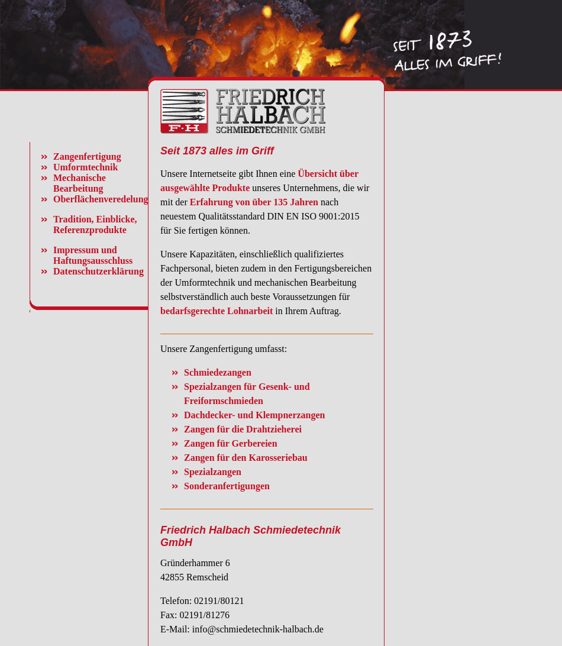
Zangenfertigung (87, 156)
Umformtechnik (85, 167)
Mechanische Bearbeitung (79, 183)
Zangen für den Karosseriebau (246, 458)
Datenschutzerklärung (98, 271)
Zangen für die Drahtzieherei (243, 429)
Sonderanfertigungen (227, 486)
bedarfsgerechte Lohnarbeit (216, 311)
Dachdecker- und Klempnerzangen (254, 415)
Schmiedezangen (217, 372)
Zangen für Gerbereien (230, 443)
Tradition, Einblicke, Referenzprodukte (95, 224)
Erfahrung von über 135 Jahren (254, 202)
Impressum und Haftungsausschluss (93, 255)
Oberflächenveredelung (100, 199)
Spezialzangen (212, 472)
